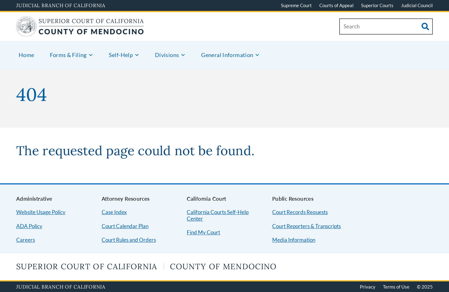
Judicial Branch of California (60, 5)
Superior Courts (377, 5)
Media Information (293, 240)
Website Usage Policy (40, 212)
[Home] (80, 32)
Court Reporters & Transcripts (306, 226)
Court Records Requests (300, 212)
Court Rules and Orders (129, 240)
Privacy (367, 287)
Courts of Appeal (336, 5)
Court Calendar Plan (125, 226)
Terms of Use (396, 287)
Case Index (114, 212)
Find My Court (203, 232)
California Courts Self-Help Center (218, 215)
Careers (25, 240)
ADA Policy (29, 226)
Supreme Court (296, 5)
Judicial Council (417, 5)
